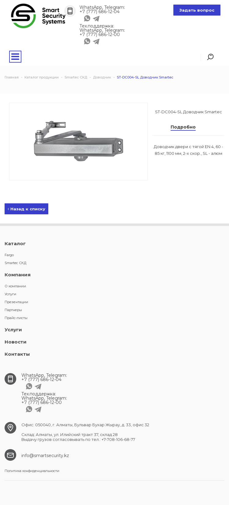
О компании (15, 286)
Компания (18, 275)
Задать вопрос (196, 10)
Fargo (9, 255)
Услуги (10, 294)
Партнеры (13, 310)
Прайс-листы (16, 318)
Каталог (15, 243)
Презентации (16, 302)
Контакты (17, 354)
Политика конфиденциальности (32, 471)
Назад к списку (26, 208)
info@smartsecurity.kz (45, 455)
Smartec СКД (15, 263)
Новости (16, 342)
